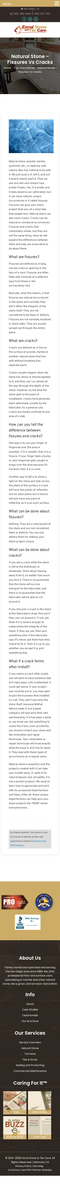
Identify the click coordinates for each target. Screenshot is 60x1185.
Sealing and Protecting (30, 1065)
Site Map (38, 1166)
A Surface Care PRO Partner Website (30, 1170)
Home (7, 68)
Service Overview (30, 1042)
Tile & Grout (30, 1059)
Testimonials (30, 1015)
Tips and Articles (24, 68)
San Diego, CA (30, 8)
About (30, 1004)
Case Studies (30, 1009)
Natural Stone (30, 1048)
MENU (7, 4)
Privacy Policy (23, 1166)
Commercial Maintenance (30, 1071)
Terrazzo (30, 1054)
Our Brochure (30, 1021)
